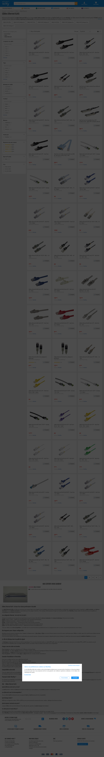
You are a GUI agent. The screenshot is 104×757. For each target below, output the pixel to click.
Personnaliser (64, 677)
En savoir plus (27, 674)
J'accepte (75, 677)
